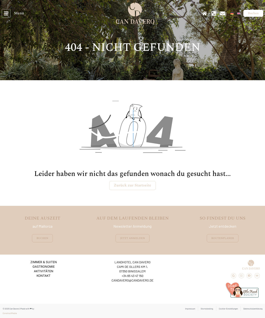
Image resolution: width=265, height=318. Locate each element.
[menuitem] (232, 12)
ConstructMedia (10, 313)
